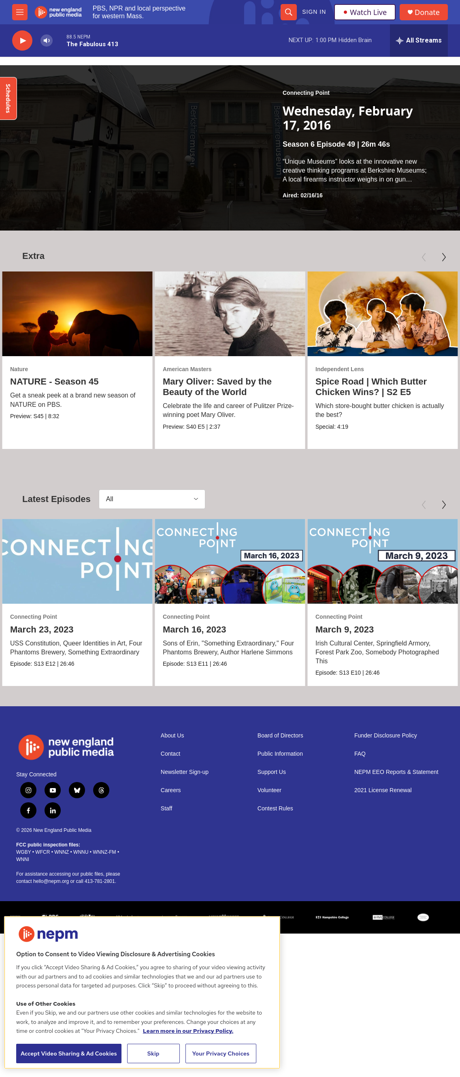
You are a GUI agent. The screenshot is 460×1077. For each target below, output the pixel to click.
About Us (172, 868)
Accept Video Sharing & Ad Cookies (69, 1053)
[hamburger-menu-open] (20, 12)
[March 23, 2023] (77, 638)
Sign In (314, 12)
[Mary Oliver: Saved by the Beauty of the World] (229, 313)
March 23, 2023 (42, 707)
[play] (22, 40)
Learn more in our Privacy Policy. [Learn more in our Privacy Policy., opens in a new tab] (188, 1030)
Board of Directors (280, 868)
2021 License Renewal (383, 923)
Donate (427, 12)
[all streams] (419, 40)
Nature (19, 369)
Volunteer (269, 923)
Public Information (280, 887)
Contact (170, 887)
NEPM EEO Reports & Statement (396, 905)
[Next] (444, 257)
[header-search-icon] (289, 12)
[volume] (46, 41)
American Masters (186, 369)
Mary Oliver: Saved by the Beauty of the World (216, 386)
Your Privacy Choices (220, 1053)
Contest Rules (275, 941)
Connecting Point (306, 93)
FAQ (360, 887)
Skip (153, 1053)
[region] (142, 992)
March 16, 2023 (194, 707)
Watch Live (365, 12)
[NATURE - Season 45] (77, 313)
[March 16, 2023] (230, 638)
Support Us (272, 905)
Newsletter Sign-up (185, 905)
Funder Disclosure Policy (385, 868)
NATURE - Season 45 (54, 381)
